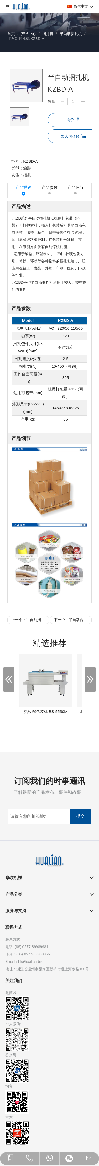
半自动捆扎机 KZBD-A (25, 38)
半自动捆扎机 (71, 34)
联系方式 (13, 927)
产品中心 (28, 34)
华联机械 (13, 877)
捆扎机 (47, 34)
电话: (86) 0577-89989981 (26, 947)
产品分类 (13, 894)
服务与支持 (15, 910)
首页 (11, 34)
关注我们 (13, 980)
